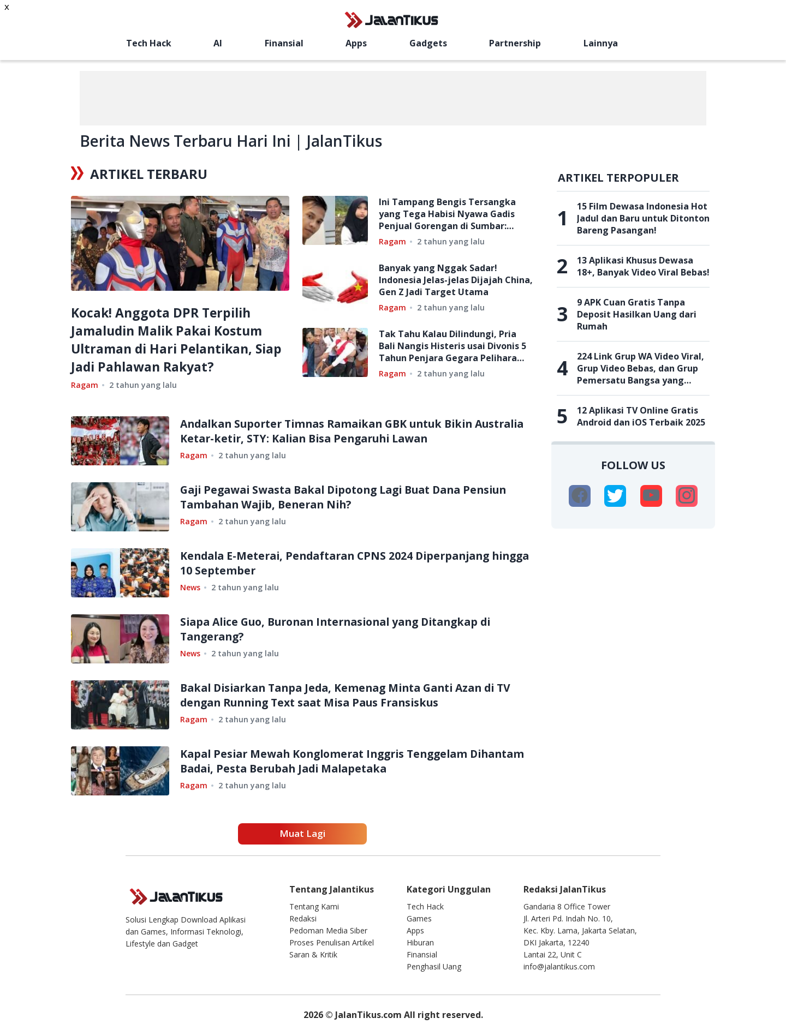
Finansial (284, 43)
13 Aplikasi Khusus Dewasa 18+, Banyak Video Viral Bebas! (643, 266)
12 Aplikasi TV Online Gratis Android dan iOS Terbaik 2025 (641, 416)
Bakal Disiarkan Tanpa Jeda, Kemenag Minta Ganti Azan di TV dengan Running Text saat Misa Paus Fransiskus (354, 695)
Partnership (515, 43)
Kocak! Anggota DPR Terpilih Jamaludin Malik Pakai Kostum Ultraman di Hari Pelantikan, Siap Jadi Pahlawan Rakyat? (171, 339)
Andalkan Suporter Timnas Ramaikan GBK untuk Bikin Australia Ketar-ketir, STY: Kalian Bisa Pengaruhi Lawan (338, 431)
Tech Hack (148, 43)
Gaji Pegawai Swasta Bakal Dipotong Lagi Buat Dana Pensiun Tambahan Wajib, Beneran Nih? (353, 497)
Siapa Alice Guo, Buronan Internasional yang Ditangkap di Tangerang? (345, 629)
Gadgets (428, 43)
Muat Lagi (302, 833)
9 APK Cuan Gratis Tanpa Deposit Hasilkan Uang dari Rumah (636, 314)
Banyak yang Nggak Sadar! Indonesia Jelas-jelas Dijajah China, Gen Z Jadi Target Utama (456, 280)
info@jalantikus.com (559, 966)
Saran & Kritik (313, 954)
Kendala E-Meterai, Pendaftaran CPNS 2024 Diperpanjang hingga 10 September (342, 563)
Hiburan (420, 942)
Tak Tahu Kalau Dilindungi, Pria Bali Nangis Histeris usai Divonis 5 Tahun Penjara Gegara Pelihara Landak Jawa (452, 346)
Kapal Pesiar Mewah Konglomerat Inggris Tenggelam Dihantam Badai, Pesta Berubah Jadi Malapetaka (331, 761)
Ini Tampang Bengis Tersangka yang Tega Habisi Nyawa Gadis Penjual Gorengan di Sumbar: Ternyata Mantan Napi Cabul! (447, 214)
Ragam (84, 385)
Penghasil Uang (434, 966)
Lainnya (600, 43)
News (190, 587)
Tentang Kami (314, 906)
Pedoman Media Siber (328, 930)
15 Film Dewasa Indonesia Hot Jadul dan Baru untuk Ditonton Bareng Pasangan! (643, 218)
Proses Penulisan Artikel (331, 942)
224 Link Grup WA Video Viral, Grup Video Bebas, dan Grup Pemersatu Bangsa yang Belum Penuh (640, 368)
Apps (356, 43)
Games (419, 918)
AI (217, 43)
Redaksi (303, 918)
